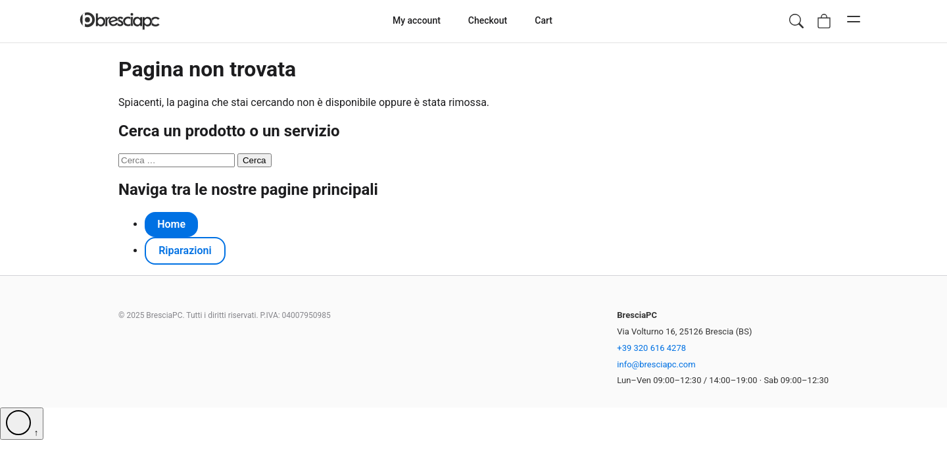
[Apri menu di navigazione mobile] (853, 21)
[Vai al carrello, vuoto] (824, 21)
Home (171, 224)
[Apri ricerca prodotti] (796, 21)
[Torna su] (21, 424)
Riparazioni (184, 250)
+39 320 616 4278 (651, 348)
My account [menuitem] (417, 20)
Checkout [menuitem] (487, 20)
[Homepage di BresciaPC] (120, 21)
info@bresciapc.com (656, 364)
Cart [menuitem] (543, 20)
